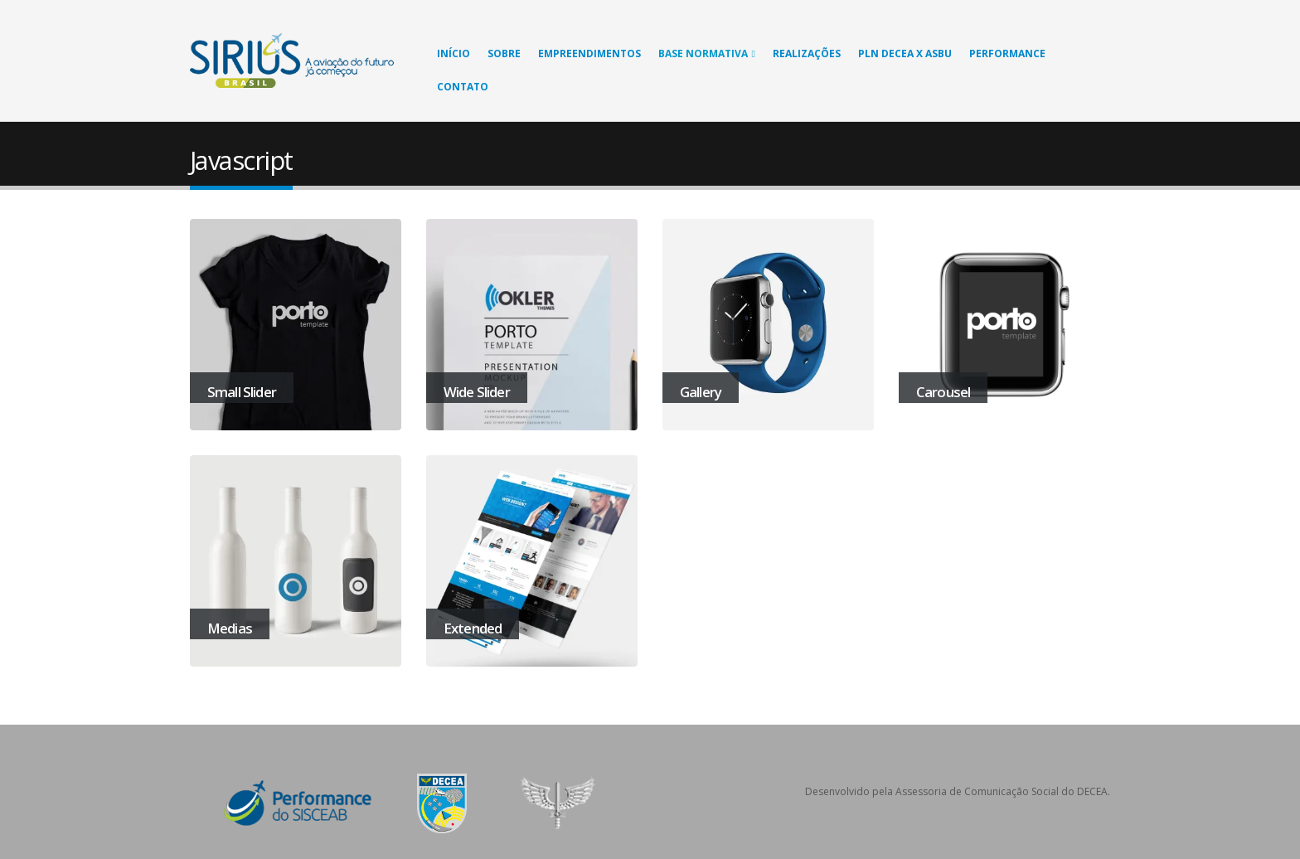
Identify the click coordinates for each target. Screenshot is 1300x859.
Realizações (807, 53)
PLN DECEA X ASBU (905, 53)
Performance (1007, 53)
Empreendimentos (589, 53)
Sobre (504, 53)
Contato (462, 87)
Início (453, 53)
